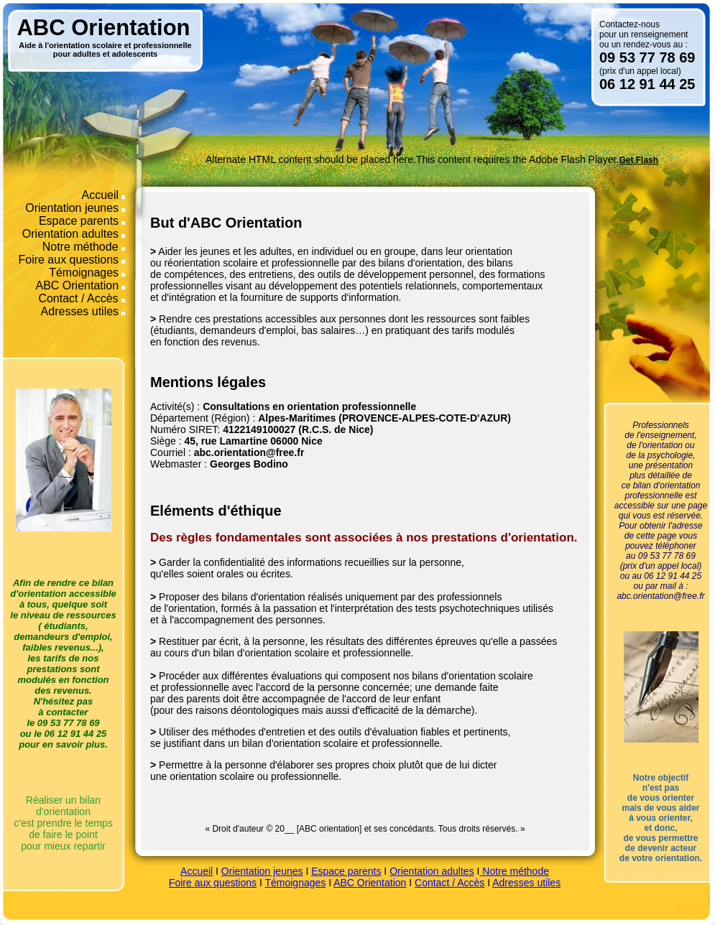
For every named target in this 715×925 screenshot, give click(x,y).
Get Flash (638, 160)
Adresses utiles (80, 311)
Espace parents (79, 221)
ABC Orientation (77, 285)
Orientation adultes (70, 234)
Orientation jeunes (72, 208)
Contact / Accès (79, 298)
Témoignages (84, 272)
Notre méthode (81, 247)
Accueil (100, 195)
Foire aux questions (68, 260)
